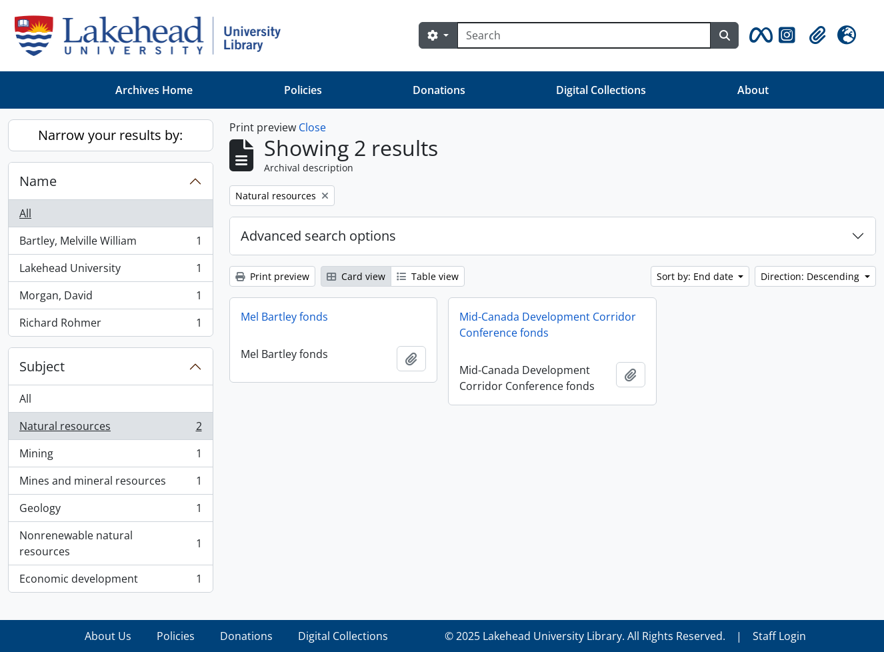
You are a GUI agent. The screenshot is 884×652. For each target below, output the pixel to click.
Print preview (272, 276)
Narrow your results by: (110, 135)
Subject (42, 366)
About (753, 90)
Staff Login (779, 636)
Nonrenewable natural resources (110, 543)
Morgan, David (110, 298)
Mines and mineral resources (110, 484)
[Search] (584, 35)
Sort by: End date (696, 276)
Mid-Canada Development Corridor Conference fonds (547, 324)
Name (38, 181)
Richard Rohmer (110, 325)
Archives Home (154, 90)
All (25, 213)
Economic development (110, 581)
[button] (758, 35)
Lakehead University (110, 271)
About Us (108, 636)
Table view (428, 276)
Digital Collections (601, 90)
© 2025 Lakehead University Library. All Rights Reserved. (585, 636)
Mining (110, 456)
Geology (110, 511)
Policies (303, 90)
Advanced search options (318, 236)
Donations (439, 90)
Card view (356, 276)
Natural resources (110, 429)
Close (312, 127)
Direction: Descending (811, 276)
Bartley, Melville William (110, 244)
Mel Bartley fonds (284, 316)
